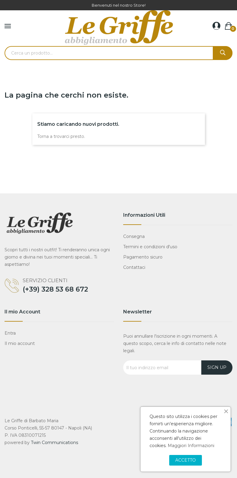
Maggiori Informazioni (191, 445)
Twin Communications (54, 442)
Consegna (134, 236)
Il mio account (20, 343)
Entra (10, 333)
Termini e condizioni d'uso (150, 246)
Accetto (185, 460)
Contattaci (134, 267)
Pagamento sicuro (143, 257)
